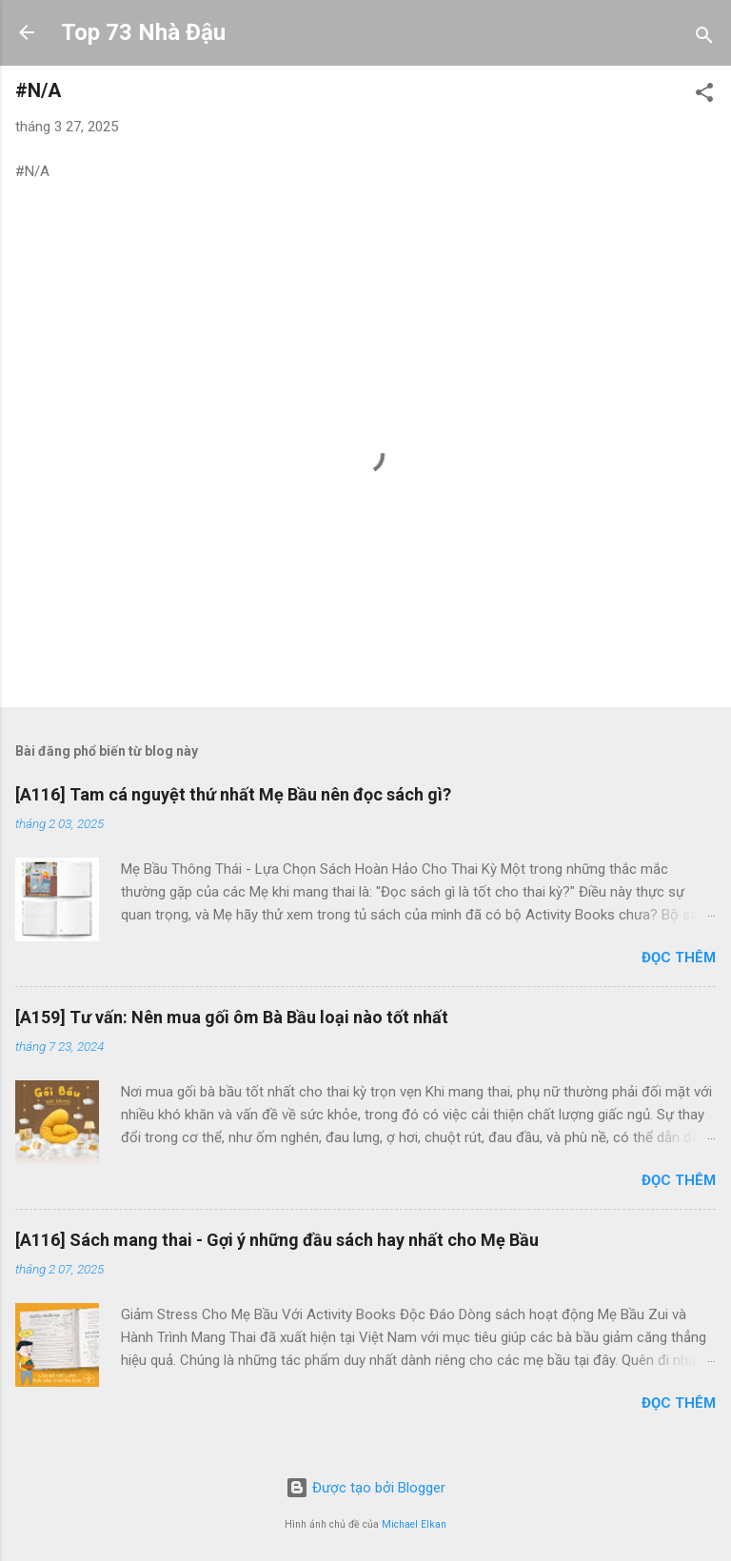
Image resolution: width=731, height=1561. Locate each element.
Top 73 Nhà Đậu (143, 32)
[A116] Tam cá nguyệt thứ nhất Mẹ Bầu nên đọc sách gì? (233, 794)
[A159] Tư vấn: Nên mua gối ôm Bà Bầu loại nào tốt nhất (231, 1017)
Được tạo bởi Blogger (365, 1487)
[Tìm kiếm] (704, 39)
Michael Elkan (414, 1524)
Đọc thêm (679, 957)
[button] (704, 95)
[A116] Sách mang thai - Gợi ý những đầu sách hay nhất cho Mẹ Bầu (277, 1240)
